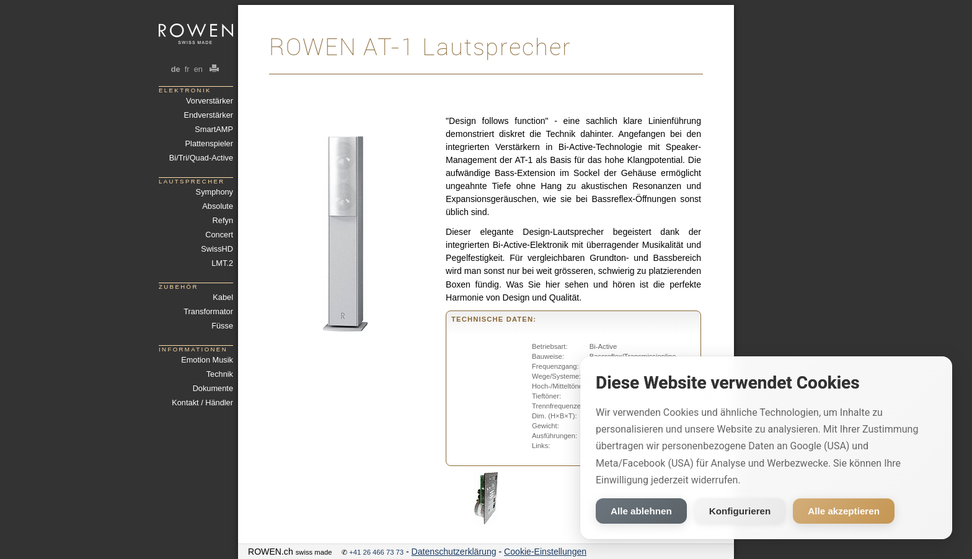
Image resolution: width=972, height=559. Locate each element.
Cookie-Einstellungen (545, 552)
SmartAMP (214, 129)
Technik (219, 374)
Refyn (223, 220)
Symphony (214, 191)
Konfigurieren (740, 511)
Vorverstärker (209, 100)
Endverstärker (208, 115)
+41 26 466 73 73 (376, 552)
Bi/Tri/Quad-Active (201, 157)
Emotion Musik (207, 359)
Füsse (222, 325)
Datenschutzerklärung (454, 552)
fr (187, 69)
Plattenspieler (209, 143)
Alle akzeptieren (844, 511)
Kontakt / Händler (202, 402)
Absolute (217, 206)
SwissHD (217, 248)
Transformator (208, 311)
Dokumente (213, 388)
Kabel (223, 297)
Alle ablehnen (641, 511)
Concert (219, 234)
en (198, 69)
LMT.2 (222, 263)
